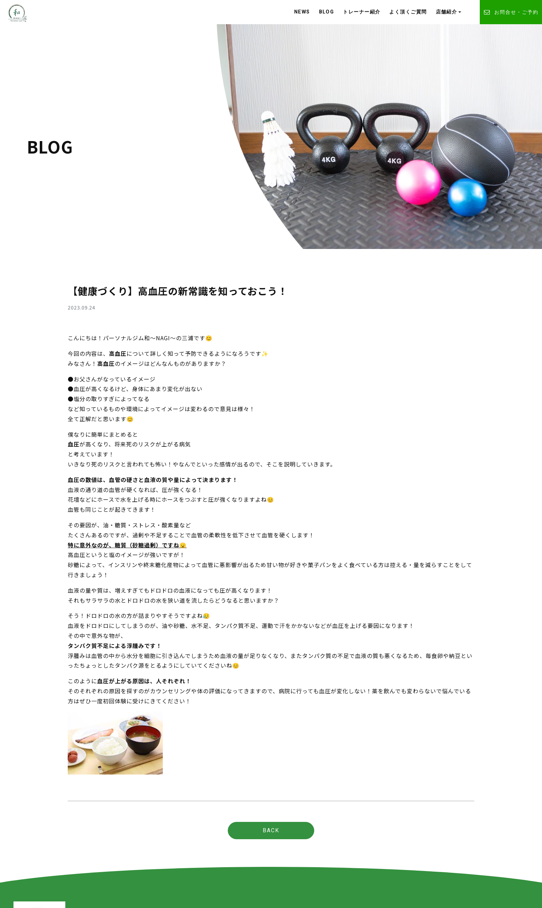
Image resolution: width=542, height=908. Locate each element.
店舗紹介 (446, 12)
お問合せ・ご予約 (511, 12)
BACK (271, 830)
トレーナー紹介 (361, 12)
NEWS (302, 12)
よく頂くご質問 (408, 12)
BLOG (326, 12)
